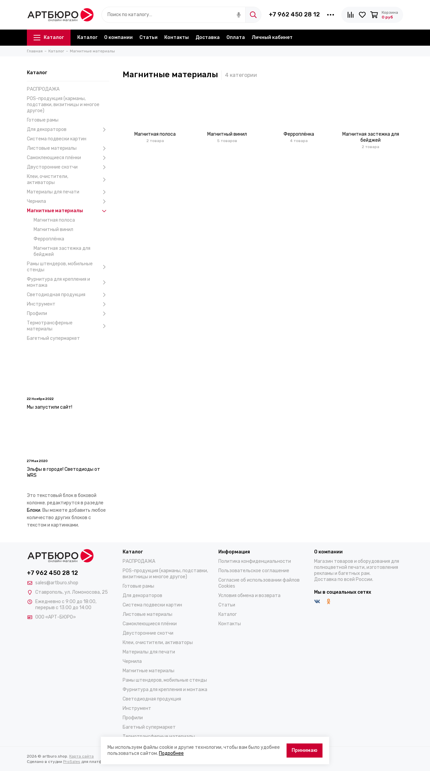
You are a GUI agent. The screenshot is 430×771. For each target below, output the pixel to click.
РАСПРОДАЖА (43, 89)
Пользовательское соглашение (253, 571)
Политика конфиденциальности (254, 561)
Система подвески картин (56, 139)
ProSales (71, 761)
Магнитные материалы (68, 211)
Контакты (176, 37)
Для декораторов (68, 130)
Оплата (235, 37)
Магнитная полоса (54, 220)
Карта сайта (81, 756)
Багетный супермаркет (53, 338)
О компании (118, 37)
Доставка (208, 37)
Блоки (33, 510)
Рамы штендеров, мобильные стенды (68, 267)
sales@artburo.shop (56, 583)
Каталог (49, 37)
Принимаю (304, 750)
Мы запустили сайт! (49, 407)
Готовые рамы (42, 120)
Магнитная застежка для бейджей (62, 251)
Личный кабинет (272, 37)
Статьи (148, 37)
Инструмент (68, 304)
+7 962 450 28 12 (294, 14)
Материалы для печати (68, 192)
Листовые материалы (68, 148)
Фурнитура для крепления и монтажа (68, 282)
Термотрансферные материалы (68, 326)
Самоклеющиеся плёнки (68, 158)
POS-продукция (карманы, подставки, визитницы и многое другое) (63, 105)
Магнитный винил (53, 229)
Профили (68, 314)
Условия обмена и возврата (249, 595)
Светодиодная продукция (68, 295)
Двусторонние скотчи (68, 167)
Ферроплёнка (49, 239)
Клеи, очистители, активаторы (68, 179)
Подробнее (171, 753)
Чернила (68, 201)
